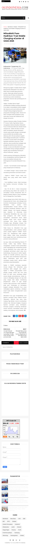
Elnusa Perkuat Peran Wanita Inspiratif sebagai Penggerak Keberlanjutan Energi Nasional (17, 498)
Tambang (16, 537)
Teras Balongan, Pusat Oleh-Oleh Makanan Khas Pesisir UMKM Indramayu (18, 513)
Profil (19, 534)
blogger (16, 346)
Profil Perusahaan (7, 537)
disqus (20, 346)
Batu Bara (13, 522)
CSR (19, 522)
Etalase (15, 27)
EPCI (8, 525)
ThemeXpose (13, 547)
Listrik (13, 531)
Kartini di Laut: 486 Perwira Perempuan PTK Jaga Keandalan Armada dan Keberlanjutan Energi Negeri (18, 506)
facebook (25, 346)
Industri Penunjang (7, 528)
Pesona (14, 534)
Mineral (19, 531)
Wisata (22, 539)
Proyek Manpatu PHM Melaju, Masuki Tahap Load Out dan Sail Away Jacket (18, 485)
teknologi (5, 539)
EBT (4, 525)
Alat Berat (10, 27)
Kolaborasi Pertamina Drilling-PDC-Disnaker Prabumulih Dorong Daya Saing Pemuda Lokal (18, 491)
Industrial (17, 528)
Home (5, 27)
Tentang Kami (14, 539)
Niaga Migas (6, 534)
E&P (24, 522)
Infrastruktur (6, 531)
